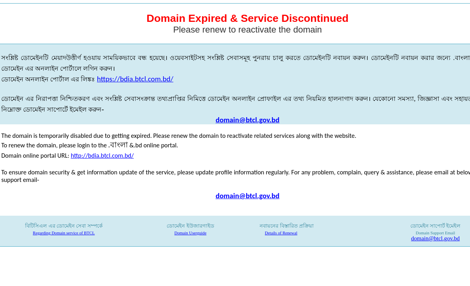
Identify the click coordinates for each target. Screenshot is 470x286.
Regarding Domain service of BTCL (64, 233)
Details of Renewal (281, 233)
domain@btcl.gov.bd (248, 119)
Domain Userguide (191, 233)
